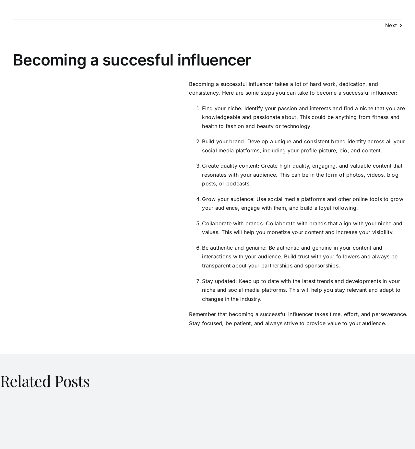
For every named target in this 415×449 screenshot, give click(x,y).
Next (391, 25)
